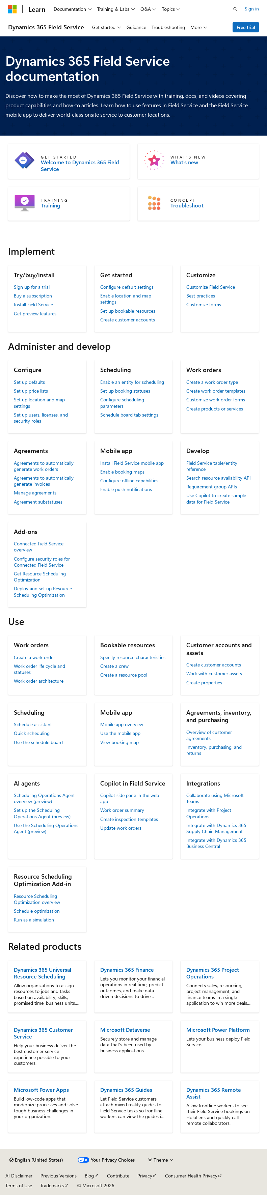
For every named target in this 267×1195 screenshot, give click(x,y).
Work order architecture (38, 681)
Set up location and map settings (39, 402)
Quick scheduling (32, 733)
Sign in (252, 8)
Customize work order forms (215, 399)
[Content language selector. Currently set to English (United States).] (36, 1160)
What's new (184, 162)
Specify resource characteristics (132, 657)
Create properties (204, 682)
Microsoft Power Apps (41, 1089)
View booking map (119, 742)
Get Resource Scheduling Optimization (40, 576)
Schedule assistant (33, 724)
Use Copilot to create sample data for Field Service (216, 498)
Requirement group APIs (211, 486)
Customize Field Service (210, 287)
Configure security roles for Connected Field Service (42, 562)
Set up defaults (29, 382)
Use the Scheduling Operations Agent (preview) (46, 828)
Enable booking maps (122, 471)
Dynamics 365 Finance (127, 969)
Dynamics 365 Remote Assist (213, 1093)
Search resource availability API (218, 478)
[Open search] (235, 9)
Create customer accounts (127, 319)
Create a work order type (212, 382)
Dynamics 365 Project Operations (212, 973)
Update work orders (120, 828)
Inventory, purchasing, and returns (214, 750)
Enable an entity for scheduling (132, 382)
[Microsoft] (12, 9)
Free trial (246, 27)
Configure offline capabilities (129, 480)
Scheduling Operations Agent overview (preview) (44, 798)
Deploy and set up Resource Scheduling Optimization (43, 591)
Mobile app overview (121, 724)
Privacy (144, 1175)
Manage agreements (35, 492)
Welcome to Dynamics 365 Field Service (80, 165)
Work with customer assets (214, 673)
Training (50, 205)
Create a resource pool (123, 675)
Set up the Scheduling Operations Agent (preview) (42, 813)
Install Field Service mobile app (132, 463)
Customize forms (203, 304)
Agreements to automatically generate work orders (44, 466)
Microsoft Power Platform (218, 1029)
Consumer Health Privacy (191, 1175)
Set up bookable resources (127, 311)
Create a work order (34, 657)
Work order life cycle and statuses (39, 669)
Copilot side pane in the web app (129, 798)
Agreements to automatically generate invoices (44, 481)
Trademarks (52, 1185)
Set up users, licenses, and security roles (41, 417)
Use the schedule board (38, 742)
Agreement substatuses (38, 502)
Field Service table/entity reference (211, 466)
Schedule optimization (37, 911)
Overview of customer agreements (209, 735)
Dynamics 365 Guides (126, 1089)
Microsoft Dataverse (125, 1029)
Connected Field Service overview (38, 546)
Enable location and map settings (125, 298)
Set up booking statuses (125, 391)
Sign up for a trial (32, 287)
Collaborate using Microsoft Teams (215, 798)
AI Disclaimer (18, 1175)
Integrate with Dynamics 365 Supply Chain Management (216, 828)
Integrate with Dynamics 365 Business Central (216, 843)
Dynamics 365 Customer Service (43, 1033)
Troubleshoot (187, 205)
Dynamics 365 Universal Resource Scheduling (42, 973)
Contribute (118, 1175)
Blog (89, 1175)
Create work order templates (215, 391)
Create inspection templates (129, 819)
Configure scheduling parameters (122, 402)
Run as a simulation (34, 919)
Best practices (200, 295)
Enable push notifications (126, 489)
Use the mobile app (120, 733)
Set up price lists (31, 391)
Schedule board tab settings (129, 414)
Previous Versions (59, 1175)
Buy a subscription (33, 295)
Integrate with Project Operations (208, 813)
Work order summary (122, 810)
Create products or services (214, 408)
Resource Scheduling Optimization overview (37, 899)
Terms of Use (18, 1185)
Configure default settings (127, 287)
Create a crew (114, 666)
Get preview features (35, 313)
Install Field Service (33, 304)
